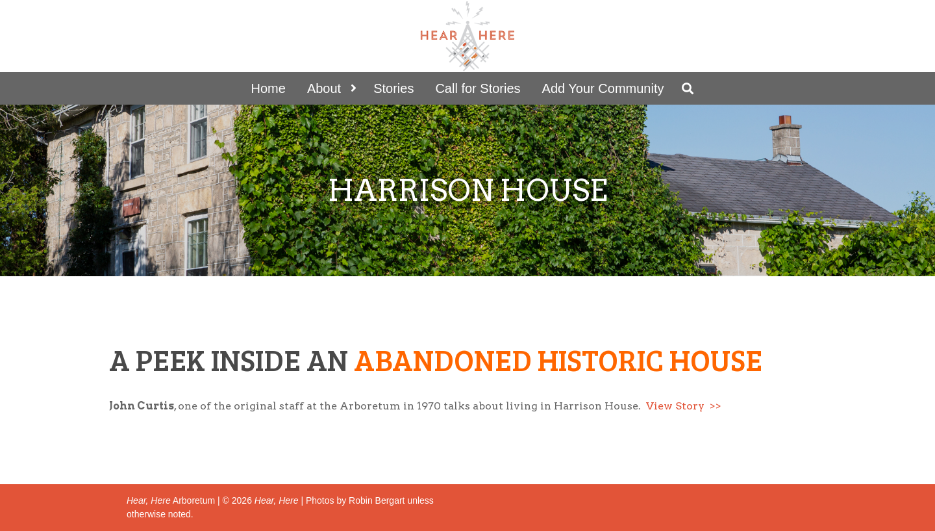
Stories (393, 88)
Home (268, 88)
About (324, 88)
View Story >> (683, 406)
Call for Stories (477, 88)
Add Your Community (603, 88)
